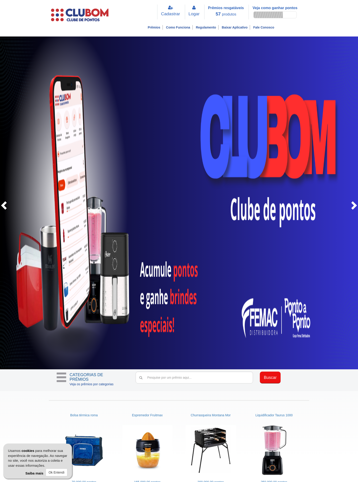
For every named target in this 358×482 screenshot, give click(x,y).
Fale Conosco (263, 27)
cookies (27, 451)
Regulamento (206, 27)
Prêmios (154, 27)
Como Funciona (178, 27)
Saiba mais (34, 473)
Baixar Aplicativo (234, 27)
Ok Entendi (56, 472)
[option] (179, 205)
